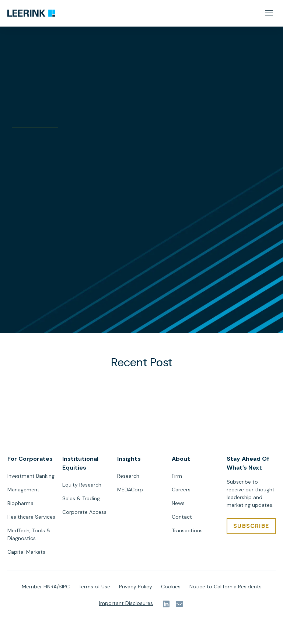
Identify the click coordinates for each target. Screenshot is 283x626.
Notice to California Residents (225, 586)
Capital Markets (26, 552)
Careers (181, 489)
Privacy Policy (135, 586)
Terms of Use (94, 586)
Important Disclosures (126, 603)
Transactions (187, 530)
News (178, 503)
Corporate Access (84, 512)
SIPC (64, 586)
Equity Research (81, 484)
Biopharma (20, 503)
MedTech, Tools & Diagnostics (28, 534)
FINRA (50, 586)
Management (23, 489)
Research (128, 476)
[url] (31, 13)
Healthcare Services (31, 516)
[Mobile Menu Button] (269, 13)
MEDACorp (130, 489)
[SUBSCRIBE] (251, 526)
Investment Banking (31, 476)
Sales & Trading (81, 498)
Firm (177, 476)
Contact (182, 516)
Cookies (171, 586)
